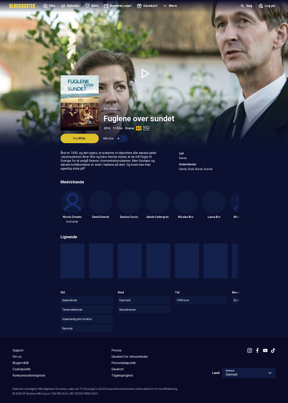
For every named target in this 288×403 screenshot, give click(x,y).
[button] (169, 6)
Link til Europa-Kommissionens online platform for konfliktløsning (137, 388)
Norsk (198, 169)
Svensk (208, 169)
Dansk (183, 158)
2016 (107, 128)
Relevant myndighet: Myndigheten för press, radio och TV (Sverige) (54, 388)
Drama (129, 128)
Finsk (191, 169)
